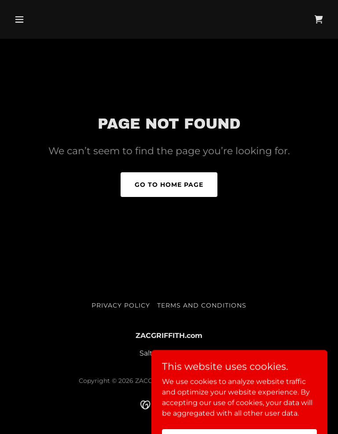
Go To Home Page (169, 185)
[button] (34, 19)
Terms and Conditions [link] (201, 305)
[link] (318, 19)
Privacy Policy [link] (121, 305)
